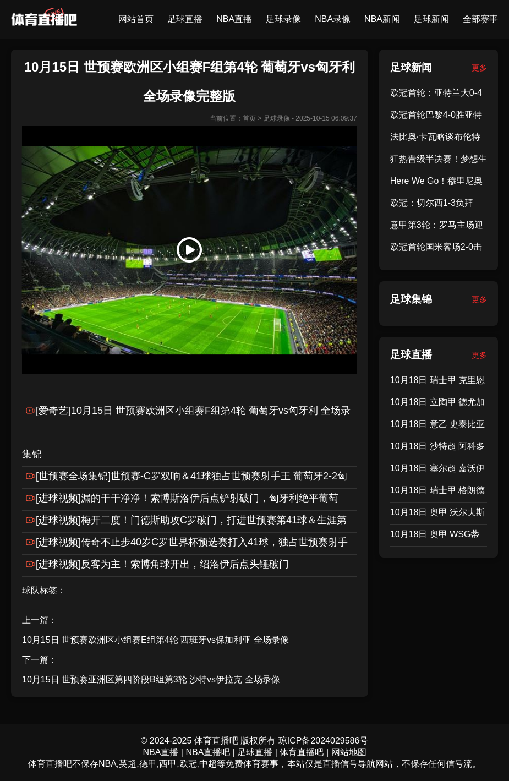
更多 (479, 67)
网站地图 (348, 752)
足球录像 (283, 19)
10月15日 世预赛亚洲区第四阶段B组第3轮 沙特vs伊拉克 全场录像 (151, 679)
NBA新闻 (382, 19)
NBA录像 (333, 19)
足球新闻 (431, 19)
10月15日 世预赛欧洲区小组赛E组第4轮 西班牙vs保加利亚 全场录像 (155, 640)
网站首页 (136, 19)
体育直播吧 (302, 752)
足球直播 (184, 19)
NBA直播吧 (207, 752)
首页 (249, 118)
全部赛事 (480, 19)
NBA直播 (234, 19)
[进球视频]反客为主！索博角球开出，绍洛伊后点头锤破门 (162, 564)
